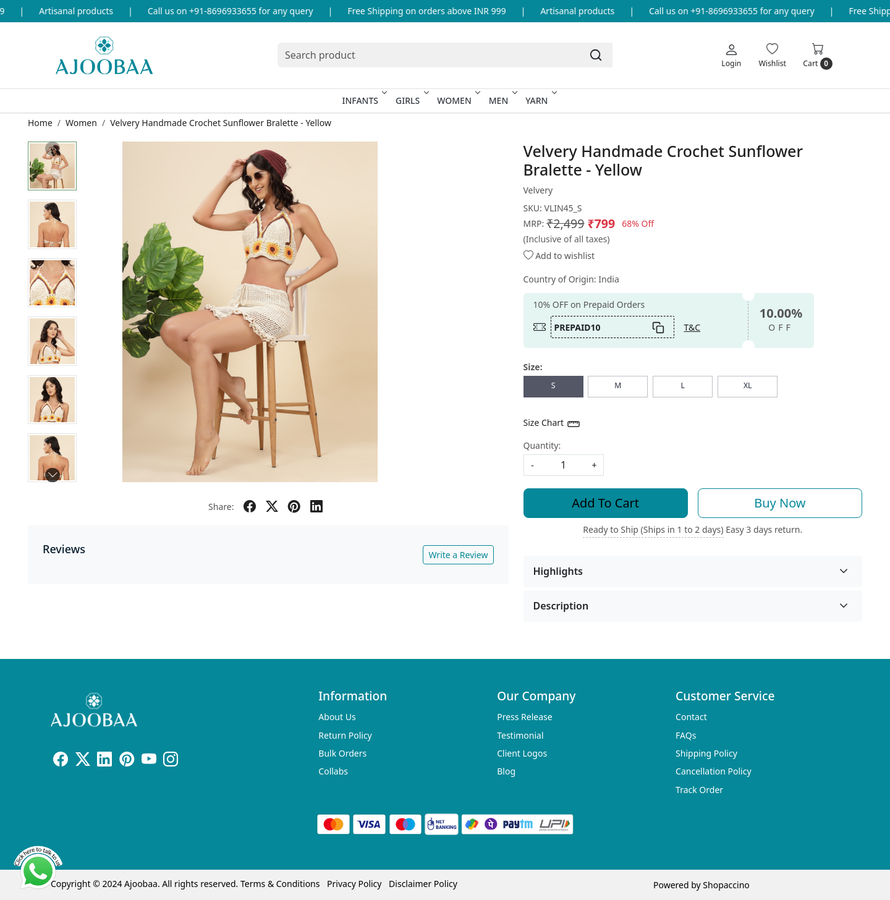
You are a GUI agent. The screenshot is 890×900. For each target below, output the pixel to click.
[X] (83, 761)
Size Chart (552, 424)
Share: (221, 506)
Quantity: (542, 445)
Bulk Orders (342, 753)
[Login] (731, 55)
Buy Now (779, 503)
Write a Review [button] (458, 555)
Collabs (333, 771)
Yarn (539, 100)
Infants (364, 100)
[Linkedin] (104, 761)
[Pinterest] (127, 761)
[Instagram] (170, 761)
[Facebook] (60, 761)
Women (457, 100)
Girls (411, 100)
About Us (336, 717)
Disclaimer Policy (423, 883)
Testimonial (520, 735)
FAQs (686, 735)
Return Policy (344, 735)
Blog (506, 771)
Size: (533, 367)
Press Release (525, 717)
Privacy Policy (354, 883)
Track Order (699, 790)
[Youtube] (149, 761)
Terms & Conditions (280, 883)
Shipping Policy (706, 753)
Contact (691, 717)
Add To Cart (605, 503)
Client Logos (522, 753)
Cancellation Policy (714, 771)
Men (502, 100)
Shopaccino (726, 885)
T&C (692, 327)
